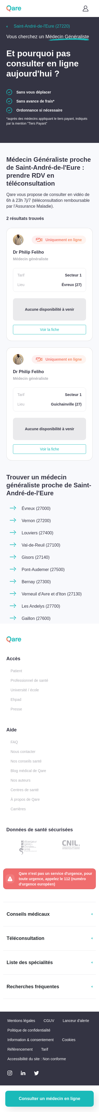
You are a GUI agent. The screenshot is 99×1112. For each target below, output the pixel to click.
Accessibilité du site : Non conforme (36, 1059)
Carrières (18, 809)
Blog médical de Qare (28, 771)
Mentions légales (21, 1021)
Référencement (20, 1049)
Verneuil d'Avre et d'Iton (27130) (52, 594)
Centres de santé (25, 790)
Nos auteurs (20, 780)
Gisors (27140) (36, 557)
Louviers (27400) (37, 533)
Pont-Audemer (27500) (43, 569)
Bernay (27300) (36, 582)
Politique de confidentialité (28, 1030)
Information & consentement (30, 1040)
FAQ (14, 742)
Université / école (25, 690)
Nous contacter (23, 751)
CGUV (49, 1021)
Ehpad (16, 699)
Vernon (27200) (36, 520)
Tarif (44, 1049)
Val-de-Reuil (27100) (41, 545)
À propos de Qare (25, 799)
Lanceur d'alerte (76, 1021)
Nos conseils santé (26, 761)
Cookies (69, 1040)
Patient (16, 671)
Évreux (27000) (36, 508)
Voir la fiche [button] (49, 329)
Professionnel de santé (29, 680)
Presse (16, 709)
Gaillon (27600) (36, 618)
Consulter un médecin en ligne (49, 1098)
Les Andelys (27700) (41, 606)
